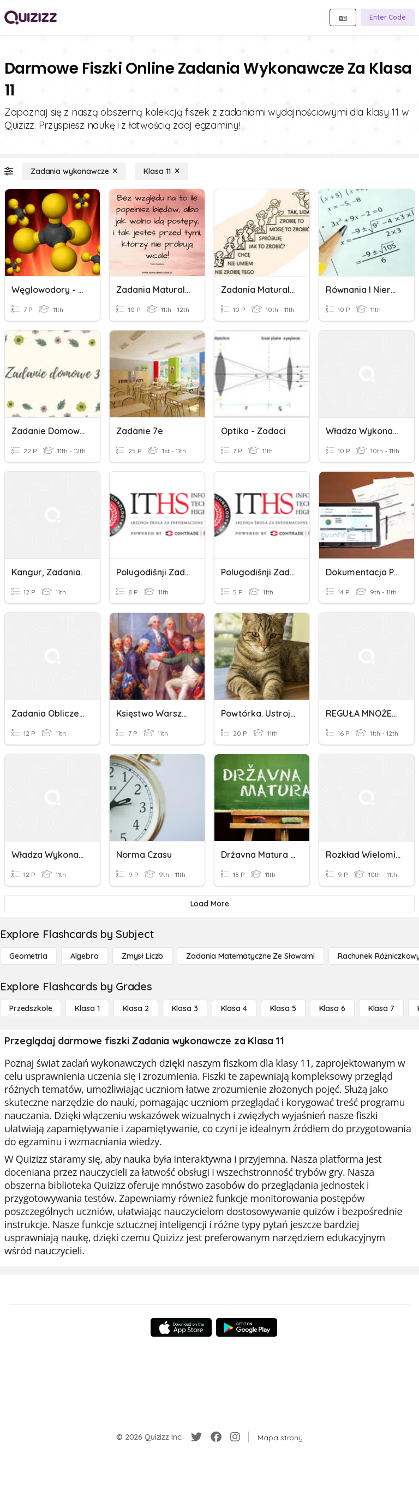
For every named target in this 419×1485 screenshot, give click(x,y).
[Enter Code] (388, 17)
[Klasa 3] (185, 1008)
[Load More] (209, 903)
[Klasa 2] (135, 1008)
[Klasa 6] (332, 1008)
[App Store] (181, 1327)
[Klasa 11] (161, 171)
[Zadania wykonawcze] (74, 171)
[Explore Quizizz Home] (30, 17)
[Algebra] (84, 956)
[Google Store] (246, 1327)
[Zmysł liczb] (142, 956)
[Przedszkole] (30, 1008)
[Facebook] (216, 1437)
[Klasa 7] (381, 1008)
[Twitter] (196, 1437)
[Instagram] (235, 1437)
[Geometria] (28, 956)
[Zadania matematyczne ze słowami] (250, 956)
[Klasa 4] (234, 1008)
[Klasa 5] (283, 1008)
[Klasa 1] (87, 1008)
